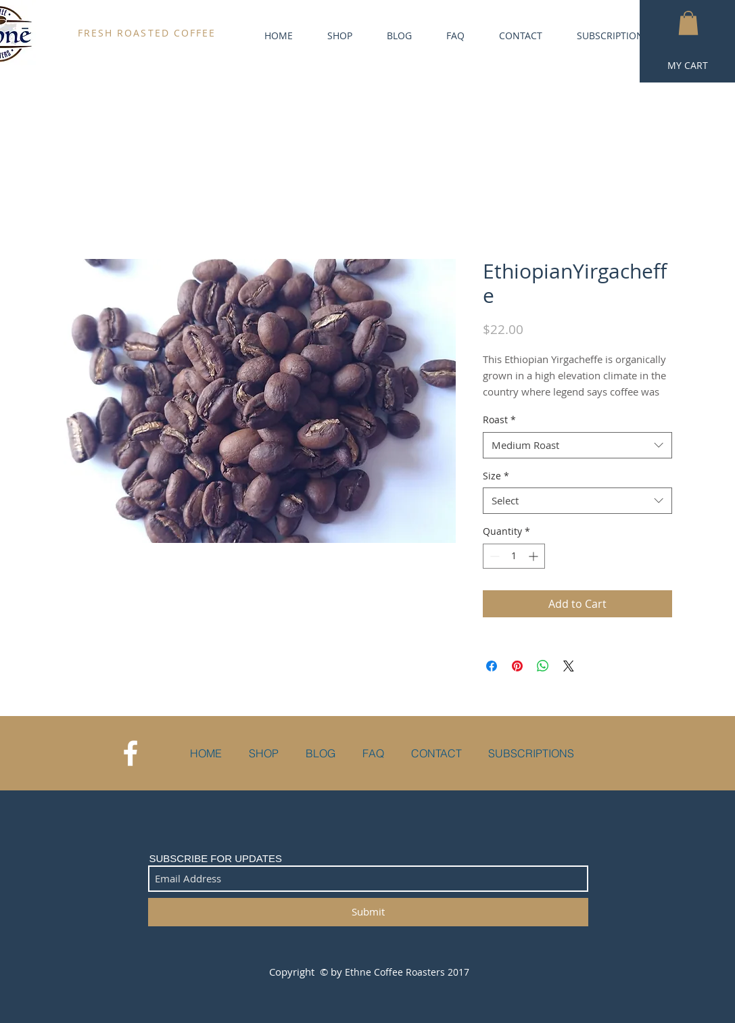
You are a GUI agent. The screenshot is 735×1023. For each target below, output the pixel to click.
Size (496, 475)
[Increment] (534, 556)
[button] (688, 23)
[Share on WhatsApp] (543, 666)
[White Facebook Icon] (130, 753)
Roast (499, 419)
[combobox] (577, 445)
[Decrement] (493, 556)
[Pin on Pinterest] (517, 666)
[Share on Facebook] (491, 666)
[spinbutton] (514, 556)
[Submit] (368, 912)
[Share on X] (569, 666)
